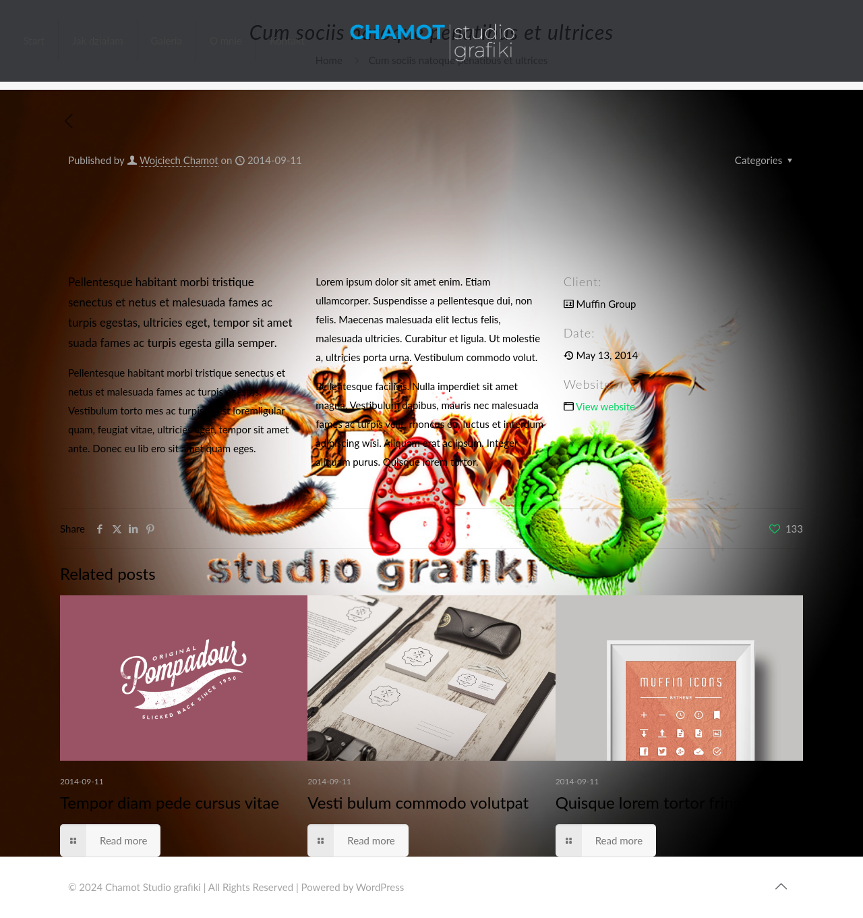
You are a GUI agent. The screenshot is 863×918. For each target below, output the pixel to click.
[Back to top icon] (781, 885)
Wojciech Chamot (179, 160)
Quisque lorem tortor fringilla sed (673, 802)
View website (605, 406)
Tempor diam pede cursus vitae (169, 802)
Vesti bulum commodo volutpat (418, 802)
